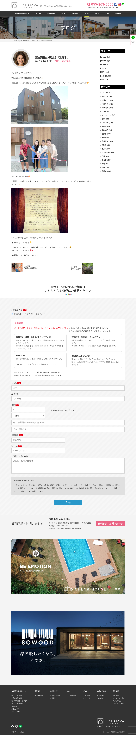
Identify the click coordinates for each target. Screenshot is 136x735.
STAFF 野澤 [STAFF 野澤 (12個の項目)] (105, 61)
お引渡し (57, 61)
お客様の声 (51, 13)
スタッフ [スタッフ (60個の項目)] (104, 68)
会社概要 (116, 695)
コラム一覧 (86, 698)
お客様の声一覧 (55, 695)
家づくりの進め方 (17, 703)
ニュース (64, 13)
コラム (107, 13)
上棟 (103, 119)
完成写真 (105, 141)
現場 (103, 164)
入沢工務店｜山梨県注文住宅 (21, 40)
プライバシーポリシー (18, 732)
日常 (103, 156)
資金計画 (14, 706)
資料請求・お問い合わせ (110, 523)
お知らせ (105, 104)
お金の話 (105, 108)
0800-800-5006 (62, 526)
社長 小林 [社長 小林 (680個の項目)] (104, 79)
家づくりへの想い (17, 695)
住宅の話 (105, 123)
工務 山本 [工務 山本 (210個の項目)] (105, 72)
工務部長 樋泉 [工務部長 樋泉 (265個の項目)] (106, 76)
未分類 (104, 160)
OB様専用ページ (118, 703)
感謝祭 (104, 145)
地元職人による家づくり (19, 701)
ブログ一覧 (35, 40)
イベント (105, 96)
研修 (103, 167)
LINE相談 (100, 698)
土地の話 (105, 130)
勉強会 (104, 126)
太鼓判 (97, 13)
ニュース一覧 (71, 695)
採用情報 (118, 13)
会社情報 (75, 13)
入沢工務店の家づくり (22, 13)
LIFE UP (105, 93)
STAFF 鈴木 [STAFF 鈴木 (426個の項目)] (105, 65)
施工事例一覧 (39, 695)
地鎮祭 (104, 134)
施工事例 (38, 13)
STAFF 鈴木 (66, 61)
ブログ (86, 13)
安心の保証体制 (16, 698)
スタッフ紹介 (117, 701)
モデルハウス (106, 115)
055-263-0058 (62, 529)
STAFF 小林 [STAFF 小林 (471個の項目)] (105, 57)
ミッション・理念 (119, 698)
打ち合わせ (106, 152)
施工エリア (15, 709)
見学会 (104, 171)
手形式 (104, 149)
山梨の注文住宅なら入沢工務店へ (108, 726)
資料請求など (101, 695)
